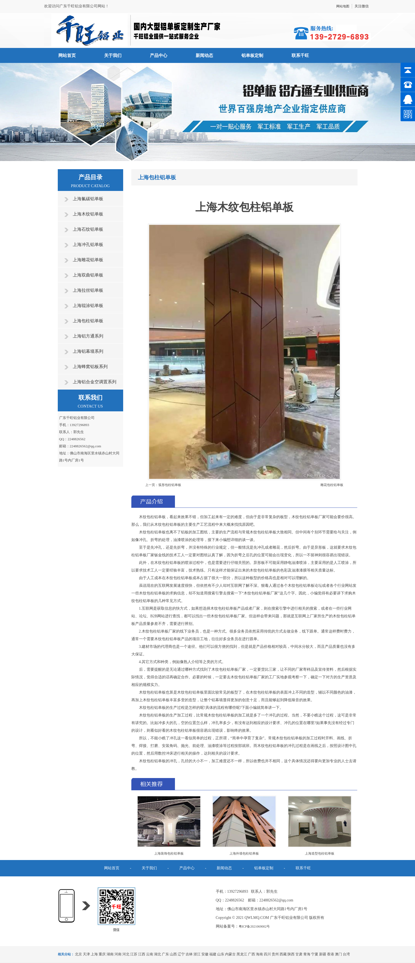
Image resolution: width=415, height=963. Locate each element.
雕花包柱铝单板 (331, 485)
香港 (330, 954)
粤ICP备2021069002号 (254, 926)
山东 (220, 954)
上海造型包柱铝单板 (319, 853)
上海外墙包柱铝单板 (244, 853)
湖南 (110, 954)
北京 (78, 954)
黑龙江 (242, 954)
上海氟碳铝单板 (88, 198)
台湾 (346, 954)
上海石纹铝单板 (88, 229)
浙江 (197, 954)
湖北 (157, 954)
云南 (149, 954)
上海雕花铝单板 (88, 259)
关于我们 (113, 55)
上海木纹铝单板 (88, 214)
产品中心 (158, 55)
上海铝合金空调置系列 (94, 381)
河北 (125, 954)
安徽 (204, 954)
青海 (306, 954)
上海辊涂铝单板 (88, 305)
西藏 (283, 954)
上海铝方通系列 (88, 336)
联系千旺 (300, 55)
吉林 (189, 954)
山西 (173, 954)
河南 (118, 954)
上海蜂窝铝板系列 (90, 366)
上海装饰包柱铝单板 (169, 853)
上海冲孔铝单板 (88, 244)
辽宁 (181, 954)
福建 (212, 954)
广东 (165, 954)
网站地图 (342, 6)
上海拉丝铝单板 (88, 290)
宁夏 (314, 954)
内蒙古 (230, 954)
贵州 (275, 954)
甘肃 (298, 954)
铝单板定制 (252, 55)
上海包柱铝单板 (88, 320)
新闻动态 (204, 55)
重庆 (102, 954)
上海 (94, 954)
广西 (251, 954)
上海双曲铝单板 (88, 275)
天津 (86, 954)
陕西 (291, 954)
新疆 (322, 954)
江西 (141, 954)
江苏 (133, 954)
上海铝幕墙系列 (88, 351)
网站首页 (67, 55)
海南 (259, 954)
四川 (267, 954)
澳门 (338, 954)
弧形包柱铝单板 (169, 485)
